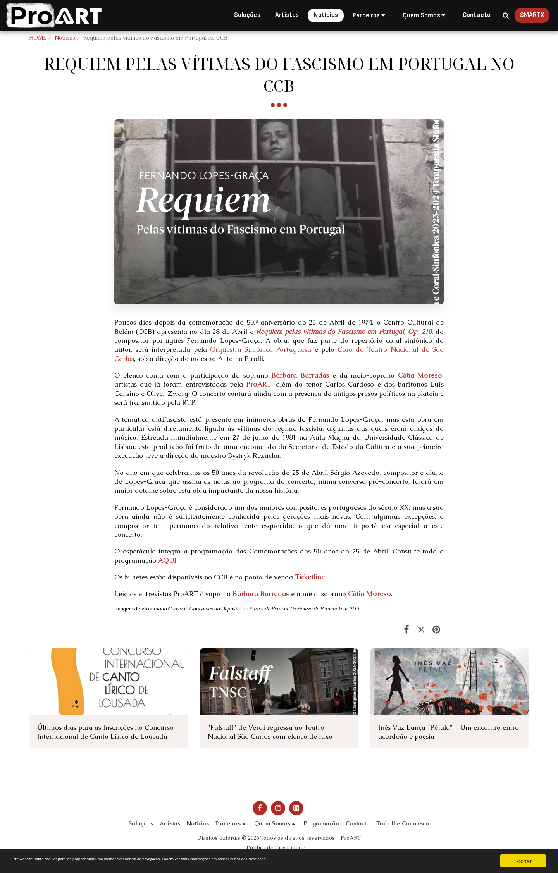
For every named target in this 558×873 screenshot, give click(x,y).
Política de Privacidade (275, 847)
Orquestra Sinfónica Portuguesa (260, 349)
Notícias (65, 37)
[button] (370, 15)
